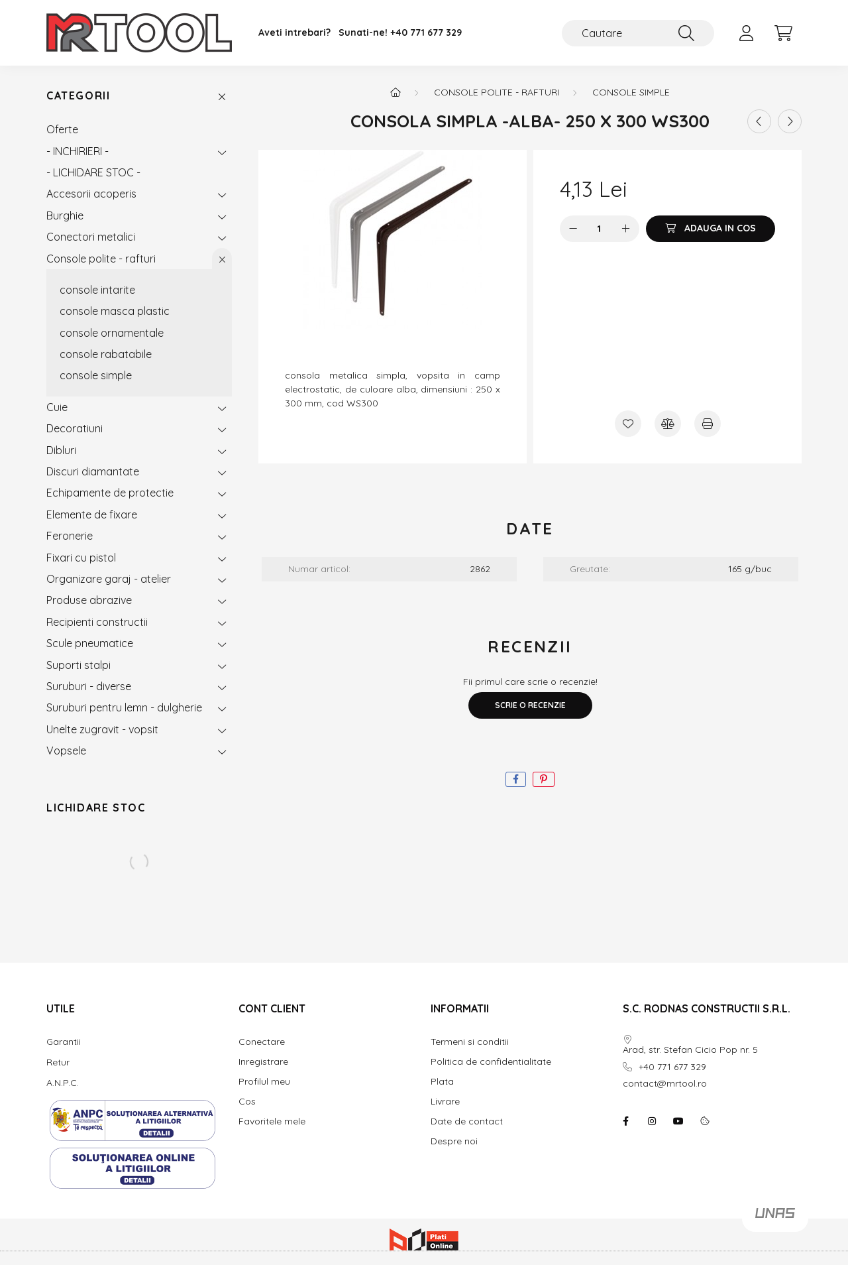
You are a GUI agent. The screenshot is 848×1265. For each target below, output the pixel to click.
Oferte (62, 129)
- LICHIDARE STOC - (93, 172)
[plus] (626, 229)
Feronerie (69, 535)
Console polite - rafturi (101, 258)
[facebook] (515, 779)
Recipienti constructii (97, 622)
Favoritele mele (271, 1121)
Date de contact (467, 1121)
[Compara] (668, 423)
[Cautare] (638, 33)
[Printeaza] (707, 423)
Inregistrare (263, 1061)
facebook (625, 1121)
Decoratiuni (74, 428)
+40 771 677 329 (426, 32)
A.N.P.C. (62, 1083)
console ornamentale (112, 332)
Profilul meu (264, 1081)
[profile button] (746, 33)
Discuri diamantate (92, 471)
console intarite (97, 289)
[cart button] (783, 33)
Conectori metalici (90, 236)
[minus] (573, 229)
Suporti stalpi (78, 665)
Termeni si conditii (470, 1042)
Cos (247, 1101)
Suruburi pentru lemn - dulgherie (124, 707)
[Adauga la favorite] (628, 423)
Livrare (445, 1101)
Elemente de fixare (91, 514)
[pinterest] (544, 779)
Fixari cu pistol (81, 557)
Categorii (78, 96)
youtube (678, 1121)
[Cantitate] (599, 228)
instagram (652, 1121)
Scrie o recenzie (530, 705)
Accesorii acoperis (91, 193)
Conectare (261, 1042)
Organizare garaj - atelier (108, 578)
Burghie (64, 215)
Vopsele (66, 750)
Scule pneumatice (89, 643)
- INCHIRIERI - (77, 151)
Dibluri (61, 450)
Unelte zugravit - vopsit (102, 729)
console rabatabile (106, 354)
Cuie (57, 407)
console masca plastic (115, 311)
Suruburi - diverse (88, 686)
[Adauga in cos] (710, 228)
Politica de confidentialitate (491, 1061)
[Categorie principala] (395, 92)
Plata (442, 1081)
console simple (96, 375)
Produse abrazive (89, 600)
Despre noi (454, 1141)
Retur (58, 1062)
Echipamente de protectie (110, 492)
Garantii (63, 1042)
